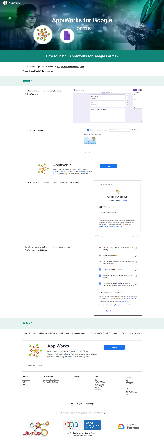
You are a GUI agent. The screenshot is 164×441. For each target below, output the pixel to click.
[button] (161, 2)
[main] (82, 25)
